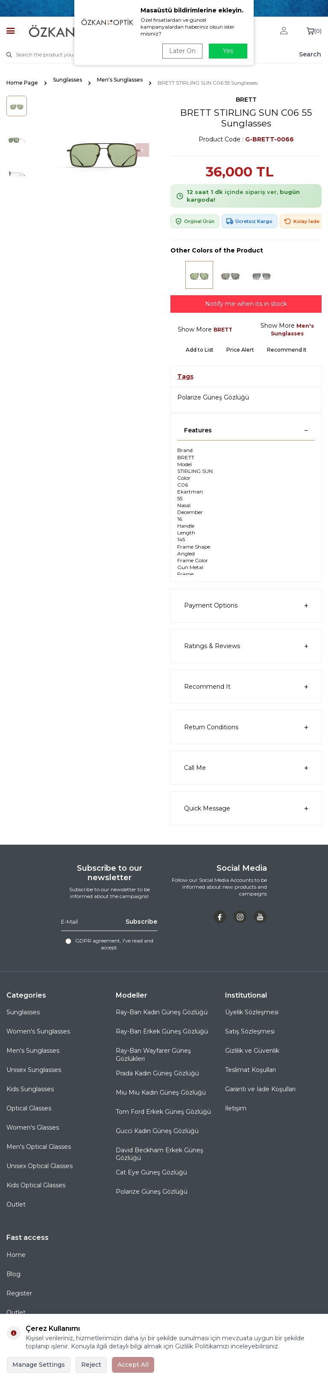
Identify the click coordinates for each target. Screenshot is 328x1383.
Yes (228, 51)
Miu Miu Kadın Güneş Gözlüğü (161, 1092)
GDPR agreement (97, 940)
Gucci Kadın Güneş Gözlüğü (157, 1131)
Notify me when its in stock (246, 304)
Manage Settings (38, 1364)
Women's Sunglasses (38, 1031)
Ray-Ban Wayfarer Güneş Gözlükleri (153, 1055)
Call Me (246, 768)
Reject (91, 1364)
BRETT (246, 99)
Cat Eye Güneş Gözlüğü (151, 1172)
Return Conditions (246, 727)
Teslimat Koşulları (250, 1070)
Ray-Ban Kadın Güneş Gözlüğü (162, 1012)
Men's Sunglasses (120, 79)
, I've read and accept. (109, 944)
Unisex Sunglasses (33, 1070)
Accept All (133, 1364)
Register (19, 1293)
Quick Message (246, 809)
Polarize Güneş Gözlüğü (213, 397)
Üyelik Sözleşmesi (251, 1012)
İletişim (235, 1108)
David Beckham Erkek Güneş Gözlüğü (159, 1154)
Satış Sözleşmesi (250, 1031)
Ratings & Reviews (246, 646)
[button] (142, 150)
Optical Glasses (28, 1108)
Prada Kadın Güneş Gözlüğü (157, 1073)
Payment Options (246, 606)
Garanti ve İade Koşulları (260, 1089)
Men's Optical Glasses (38, 1147)
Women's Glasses (32, 1127)
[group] (103, 150)
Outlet (16, 1204)
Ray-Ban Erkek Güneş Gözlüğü (162, 1031)
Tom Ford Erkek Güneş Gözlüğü (163, 1112)
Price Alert (240, 349)
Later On (182, 51)
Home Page (22, 82)
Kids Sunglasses (30, 1089)
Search (310, 54)
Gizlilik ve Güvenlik (252, 1050)
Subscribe (141, 921)
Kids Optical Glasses (35, 1185)
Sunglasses (67, 79)
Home (16, 1255)
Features (246, 430)
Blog (13, 1274)
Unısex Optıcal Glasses (39, 1166)
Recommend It (287, 349)
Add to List (200, 349)
